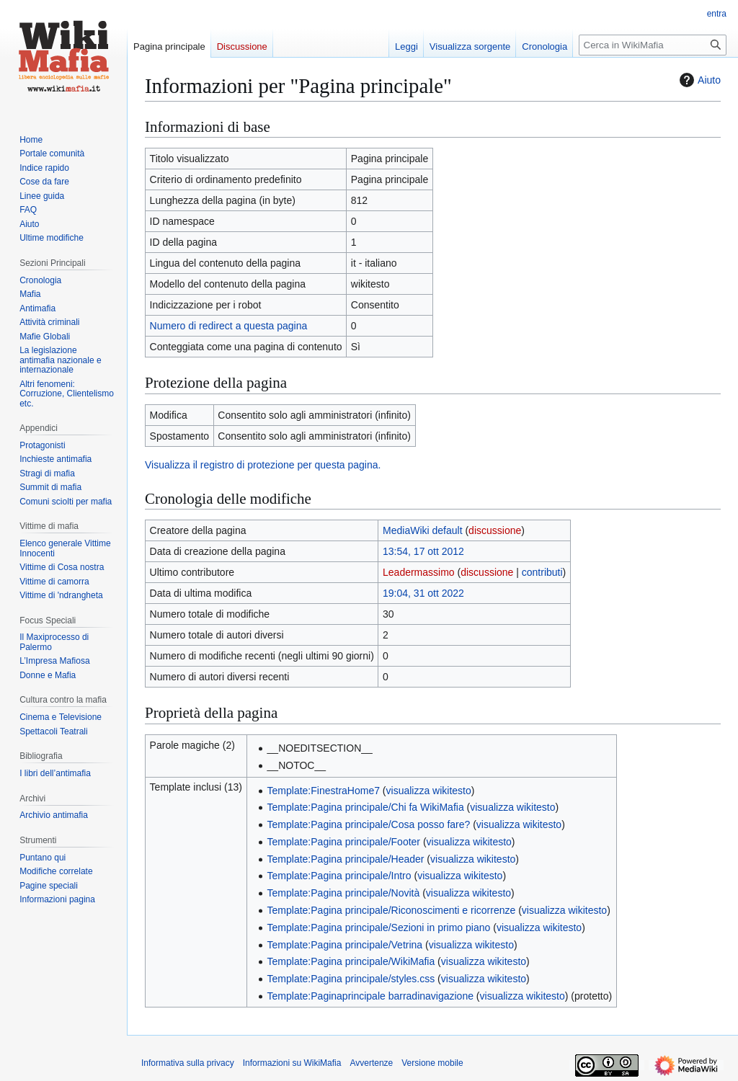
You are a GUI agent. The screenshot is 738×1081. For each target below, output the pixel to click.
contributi (542, 572)
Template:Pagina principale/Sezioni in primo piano (379, 927)
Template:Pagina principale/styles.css (351, 978)
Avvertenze (371, 1063)
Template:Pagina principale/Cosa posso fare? (369, 824)
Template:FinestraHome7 (323, 790)
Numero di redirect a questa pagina (229, 326)
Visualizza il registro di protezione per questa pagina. (263, 465)
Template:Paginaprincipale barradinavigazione (370, 996)
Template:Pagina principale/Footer (343, 842)
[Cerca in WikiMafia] (652, 45)
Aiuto (698, 80)
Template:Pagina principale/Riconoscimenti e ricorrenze (391, 910)
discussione (494, 530)
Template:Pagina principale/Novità (343, 893)
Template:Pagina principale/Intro (339, 875)
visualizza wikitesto (428, 790)
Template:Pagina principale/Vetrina (345, 945)
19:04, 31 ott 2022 (423, 593)
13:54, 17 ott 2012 (423, 551)
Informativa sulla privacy (187, 1063)
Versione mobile (432, 1063)
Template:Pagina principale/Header (345, 859)
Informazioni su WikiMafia (292, 1063)
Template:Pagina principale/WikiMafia (351, 961)
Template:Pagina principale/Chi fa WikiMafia (365, 807)
